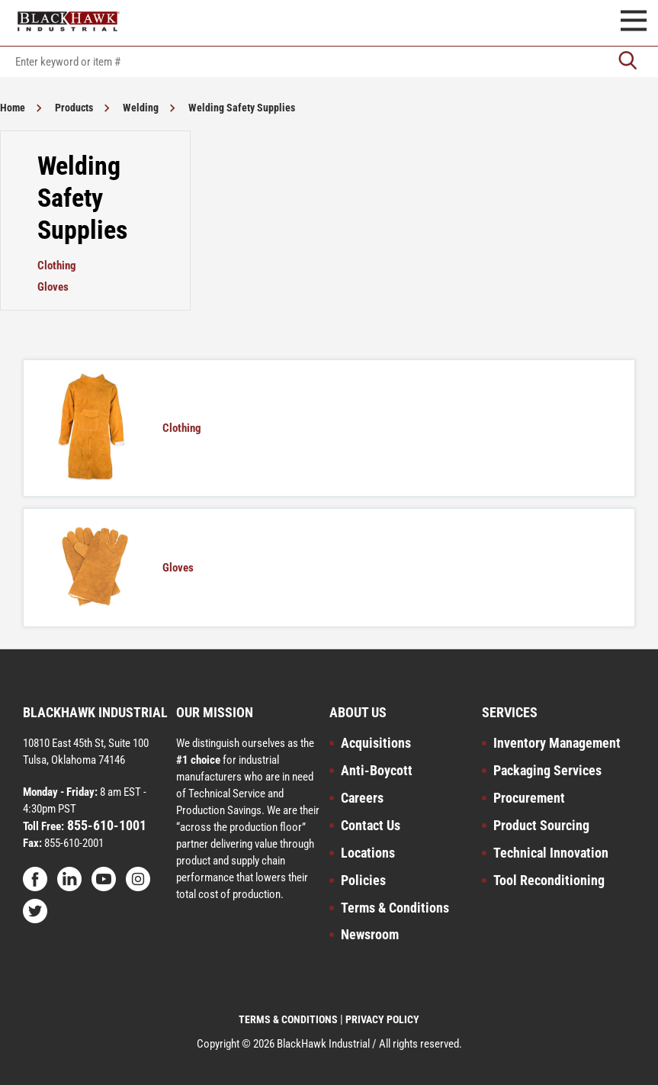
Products (74, 107)
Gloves (53, 287)
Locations (368, 853)
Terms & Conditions (395, 908)
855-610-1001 (105, 825)
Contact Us (370, 825)
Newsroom (370, 934)
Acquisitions (376, 743)
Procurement (529, 798)
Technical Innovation (550, 853)
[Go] (627, 61)
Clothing (56, 265)
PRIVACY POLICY (382, 1019)
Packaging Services (547, 770)
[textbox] (329, 62)
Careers (362, 798)
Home (12, 107)
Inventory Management (557, 743)
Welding (141, 107)
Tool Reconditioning (549, 880)
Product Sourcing (541, 825)
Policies (363, 880)
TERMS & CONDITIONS (288, 1019)
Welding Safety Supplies (241, 107)
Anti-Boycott (376, 770)
